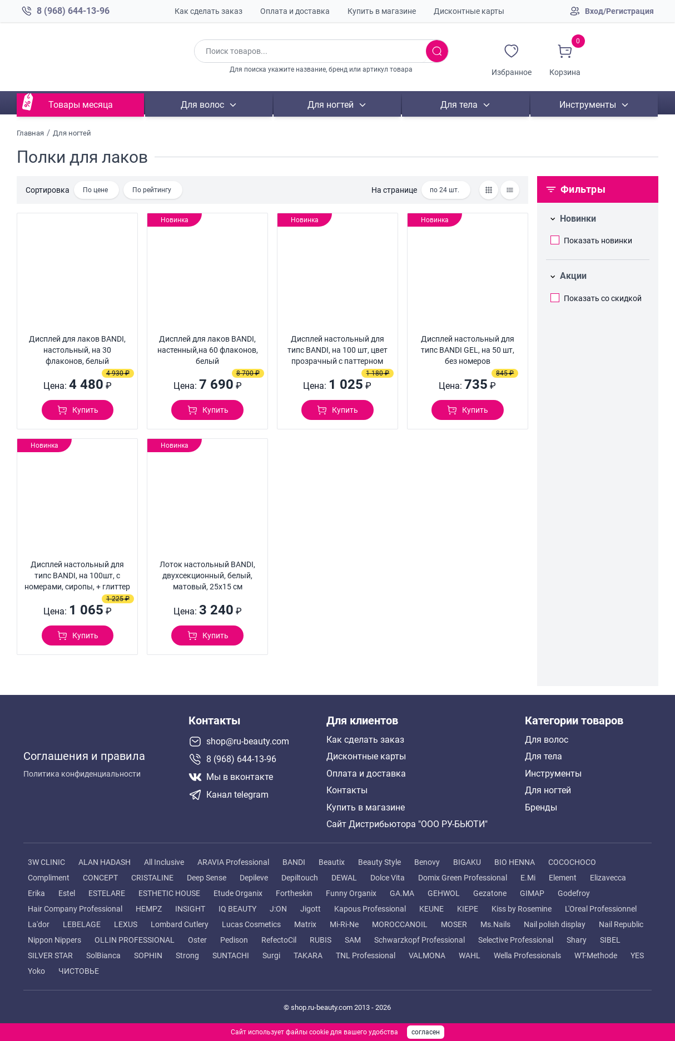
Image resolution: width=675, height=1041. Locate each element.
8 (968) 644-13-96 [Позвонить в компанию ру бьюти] (73, 11)
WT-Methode (595, 955)
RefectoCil (278, 939)
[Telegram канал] (252, 795)
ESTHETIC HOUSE (169, 893)
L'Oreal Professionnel (601, 908)
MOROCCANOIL (400, 924)
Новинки (578, 218)
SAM (353, 939)
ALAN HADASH (104, 862)
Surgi (271, 955)
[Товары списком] (509, 190)
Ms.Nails (495, 924)
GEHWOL (444, 893)
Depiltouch (299, 877)
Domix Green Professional (462, 877)
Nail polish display (554, 924)
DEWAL (344, 877)
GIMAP (532, 893)
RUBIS (320, 939)
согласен (425, 1032)
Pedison (234, 939)
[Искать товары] (437, 51)
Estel (66, 893)
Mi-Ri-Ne (344, 924)
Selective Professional (515, 939)
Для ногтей (330, 104)
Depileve (254, 877)
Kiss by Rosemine (522, 908)
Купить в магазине (382, 11)
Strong (187, 955)
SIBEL (610, 939)
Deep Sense (206, 877)
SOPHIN (148, 955)
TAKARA (308, 955)
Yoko (36, 971)
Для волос (202, 104)
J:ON (278, 908)
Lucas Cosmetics (251, 924)
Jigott (310, 908)
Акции (573, 276)
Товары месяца (80, 104)
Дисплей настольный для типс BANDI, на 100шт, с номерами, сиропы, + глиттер (77, 575)
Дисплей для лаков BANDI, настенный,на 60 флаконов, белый (207, 350)
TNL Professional (365, 955)
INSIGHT (190, 908)
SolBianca (103, 955)
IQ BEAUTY (237, 908)
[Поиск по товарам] (310, 51)
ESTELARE (106, 893)
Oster (197, 939)
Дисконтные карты (469, 11)
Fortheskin (294, 893)
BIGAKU (467, 862)
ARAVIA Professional (233, 862)
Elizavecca (608, 877)
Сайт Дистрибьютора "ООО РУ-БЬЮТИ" (407, 824)
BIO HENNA (514, 862)
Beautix (332, 862)
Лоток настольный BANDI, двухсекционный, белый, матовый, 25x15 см (207, 575)
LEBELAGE (82, 924)
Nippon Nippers (54, 939)
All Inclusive (164, 862)
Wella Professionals (527, 955)
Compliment (49, 877)
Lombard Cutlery (180, 924)
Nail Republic (621, 924)
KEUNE (431, 908)
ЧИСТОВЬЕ (78, 971)
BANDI (293, 862)
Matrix (305, 924)
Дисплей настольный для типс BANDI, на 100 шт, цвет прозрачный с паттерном (337, 350)
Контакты (347, 790)
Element (563, 877)
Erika (36, 893)
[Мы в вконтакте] (252, 777)
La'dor (38, 924)
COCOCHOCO (572, 862)
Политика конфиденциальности (82, 769)
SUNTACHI (230, 955)
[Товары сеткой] (488, 190)
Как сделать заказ (208, 11)
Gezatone (490, 893)
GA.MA (402, 893)
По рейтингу (151, 190)
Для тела (459, 104)
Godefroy (574, 893)
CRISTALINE (152, 877)
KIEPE (467, 908)
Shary (577, 939)
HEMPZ (149, 908)
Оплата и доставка (295, 11)
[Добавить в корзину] (77, 410)
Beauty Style (379, 862)
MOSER (454, 924)
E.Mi (527, 877)
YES (637, 955)
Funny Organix (351, 893)
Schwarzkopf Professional (419, 939)
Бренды (541, 808)
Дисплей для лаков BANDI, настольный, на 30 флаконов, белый (77, 350)
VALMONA (427, 955)
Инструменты (587, 104)
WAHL (469, 955)
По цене (95, 190)
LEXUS (125, 924)
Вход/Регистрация (619, 11)
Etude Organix (238, 893)
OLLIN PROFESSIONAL (135, 939)
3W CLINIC (46, 862)
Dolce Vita (387, 877)
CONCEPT (100, 877)
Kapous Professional (370, 908)
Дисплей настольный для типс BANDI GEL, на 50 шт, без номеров (467, 350)
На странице (394, 190)
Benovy (427, 862)
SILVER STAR (50, 955)
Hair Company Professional (75, 908)
